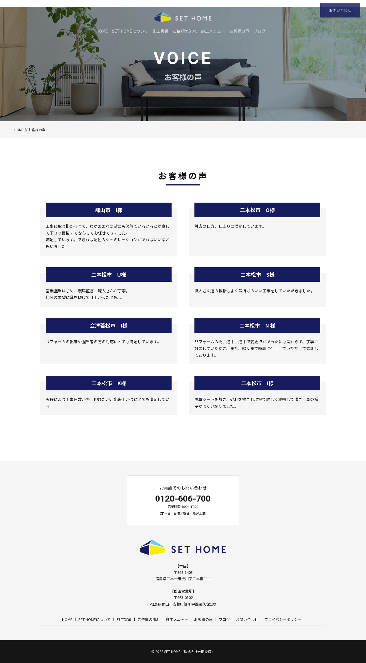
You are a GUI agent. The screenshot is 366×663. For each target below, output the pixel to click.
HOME (19, 129)
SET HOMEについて (94, 619)
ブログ (224, 619)
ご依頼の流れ (149, 619)
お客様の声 (203, 619)
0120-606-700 (183, 499)
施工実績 (124, 619)
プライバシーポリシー (282, 619)
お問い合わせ (247, 619)
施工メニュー (177, 619)
